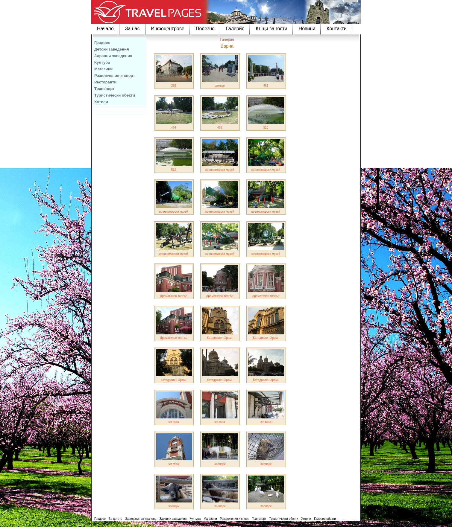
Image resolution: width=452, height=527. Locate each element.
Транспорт (104, 88)
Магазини (103, 69)
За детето (115, 518)
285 (173, 85)
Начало (105, 28)
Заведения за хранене (140, 518)
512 (173, 169)
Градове (102, 42)
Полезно (205, 28)
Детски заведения (111, 49)
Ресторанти (105, 82)
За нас (132, 28)
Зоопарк (219, 464)
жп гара (174, 422)
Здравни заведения (113, 56)
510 (266, 127)
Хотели (101, 102)
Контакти (337, 28)
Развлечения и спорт (114, 75)
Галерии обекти (325, 518)
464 (173, 127)
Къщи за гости (271, 28)
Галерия (235, 28)
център (220, 85)
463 (266, 85)
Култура (102, 62)
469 (219, 127)
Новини (307, 28)
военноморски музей (219, 169)
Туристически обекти (114, 95)
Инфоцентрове (167, 28)
